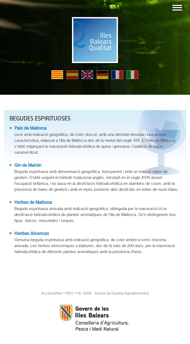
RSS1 (70, 293)
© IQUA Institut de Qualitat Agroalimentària (113, 293)
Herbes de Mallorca (33, 202)
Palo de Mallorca (30, 128)
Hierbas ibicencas (31, 233)
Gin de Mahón (27, 165)
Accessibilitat (51, 293)
